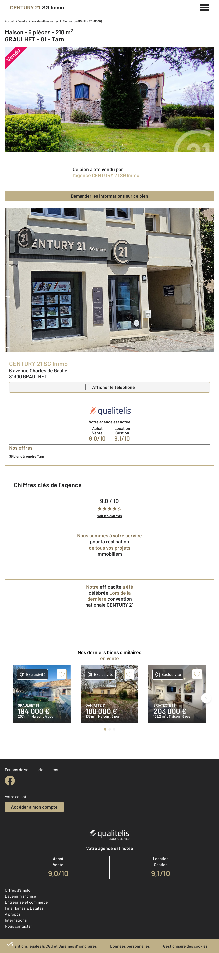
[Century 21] (37, 7)
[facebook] (10, 781)
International (16, 920)
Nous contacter (18, 926)
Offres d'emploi (18, 890)
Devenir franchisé (20, 896)
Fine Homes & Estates (24, 908)
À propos (13, 914)
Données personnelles (130, 946)
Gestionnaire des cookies (185, 946)
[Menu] (204, 7)
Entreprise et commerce (26, 902)
